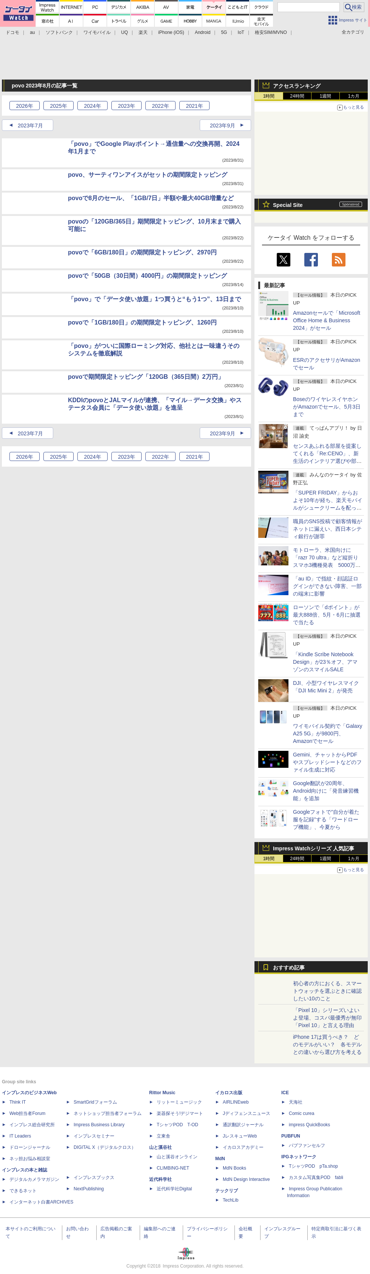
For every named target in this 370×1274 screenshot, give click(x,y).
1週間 (325, 96)
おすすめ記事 (289, 968)
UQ (124, 32)
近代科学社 (160, 1179)
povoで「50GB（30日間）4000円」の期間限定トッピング (147, 276)
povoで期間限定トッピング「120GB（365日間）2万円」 (146, 377)
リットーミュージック (179, 1102)
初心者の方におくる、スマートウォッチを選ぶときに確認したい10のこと (327, 990)
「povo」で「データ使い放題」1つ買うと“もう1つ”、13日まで (154, 299)
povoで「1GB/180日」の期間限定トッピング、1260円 (142, 322)
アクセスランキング (297, 86)
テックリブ (226, 1190)
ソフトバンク (59, 32)
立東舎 (163, 1136)
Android (202, 32)
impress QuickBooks (309, 1124)
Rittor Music (162, 1092)
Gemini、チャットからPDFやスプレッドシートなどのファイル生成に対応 (327, 762)
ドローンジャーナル (29, 1147)
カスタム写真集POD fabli (316, 1177)
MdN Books (234, 1168)
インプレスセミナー (94, 1136)
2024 (92, 106)
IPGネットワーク (298, 1156)
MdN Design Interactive (246, 1179)
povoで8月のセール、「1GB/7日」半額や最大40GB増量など (151, 198)
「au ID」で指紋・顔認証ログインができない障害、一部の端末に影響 (327, 586)
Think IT (17, 1102)
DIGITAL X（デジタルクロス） (105, 1147)
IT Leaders (20, 1136)
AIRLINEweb (236, 1102)
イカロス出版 (228, 1092)
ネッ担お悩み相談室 (29, 1158)
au (32, 32)
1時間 (269, 96)
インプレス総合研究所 (32, 1124)
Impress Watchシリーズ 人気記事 (313, 848)
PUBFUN (290, 1136)
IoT (241, 32)
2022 (160, 106)
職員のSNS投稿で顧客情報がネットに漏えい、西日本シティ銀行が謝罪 (327, 528)
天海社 (295, 1102)
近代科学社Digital (174, 1188)
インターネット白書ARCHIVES (41, 1202)
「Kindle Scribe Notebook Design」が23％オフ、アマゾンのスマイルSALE (325, 661)
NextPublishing (89, 1188)
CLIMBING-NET (173, 1168)
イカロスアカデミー (243, 1147)
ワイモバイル (97, 32)
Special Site (288, 205)
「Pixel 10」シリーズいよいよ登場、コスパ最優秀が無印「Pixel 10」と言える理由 (327, 1017)
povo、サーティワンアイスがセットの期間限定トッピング (147, 175)
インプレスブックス (94, 1177)
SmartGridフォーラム (95, 1102)
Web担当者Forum (27, 1113)
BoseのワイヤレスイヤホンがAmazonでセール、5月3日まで (327, 406)
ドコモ (12, 32)
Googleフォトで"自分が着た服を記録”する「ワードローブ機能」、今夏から (326, 819)
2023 (126, 106)
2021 (194, 106)
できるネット (23, 1190)
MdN (220, 1158)
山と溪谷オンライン (177, 1156)
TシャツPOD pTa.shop (313, 1166)
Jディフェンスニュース (246, 1113)
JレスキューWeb (240, 1136)
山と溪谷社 (160, 1147)
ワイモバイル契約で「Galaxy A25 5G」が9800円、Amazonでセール (327, 733)
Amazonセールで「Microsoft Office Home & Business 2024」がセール (326, 320)
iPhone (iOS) (171, 32)
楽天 (143, 32)
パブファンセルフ (307, 1145)
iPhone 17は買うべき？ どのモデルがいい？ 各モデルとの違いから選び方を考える (327, 1044)
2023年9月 (222, 125)
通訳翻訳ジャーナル (243, 1124)
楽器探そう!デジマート (180, 1113)
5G (224, 32)
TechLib (230, 1200)
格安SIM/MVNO (271, 32)
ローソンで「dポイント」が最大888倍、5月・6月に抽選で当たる (327, 614)
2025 (58, 106)
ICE (285, 1092)
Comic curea (301, 1113)
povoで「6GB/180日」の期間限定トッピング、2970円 (142, 252)
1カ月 (354, 96)
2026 (24, 106)
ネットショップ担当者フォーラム (108, 1113)
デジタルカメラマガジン (34, 1179)
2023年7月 (30, 125)
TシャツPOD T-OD (177, 1124)
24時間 (297, 96)
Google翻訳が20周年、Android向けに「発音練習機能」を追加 (326, 790)
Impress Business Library (99, 1124)
